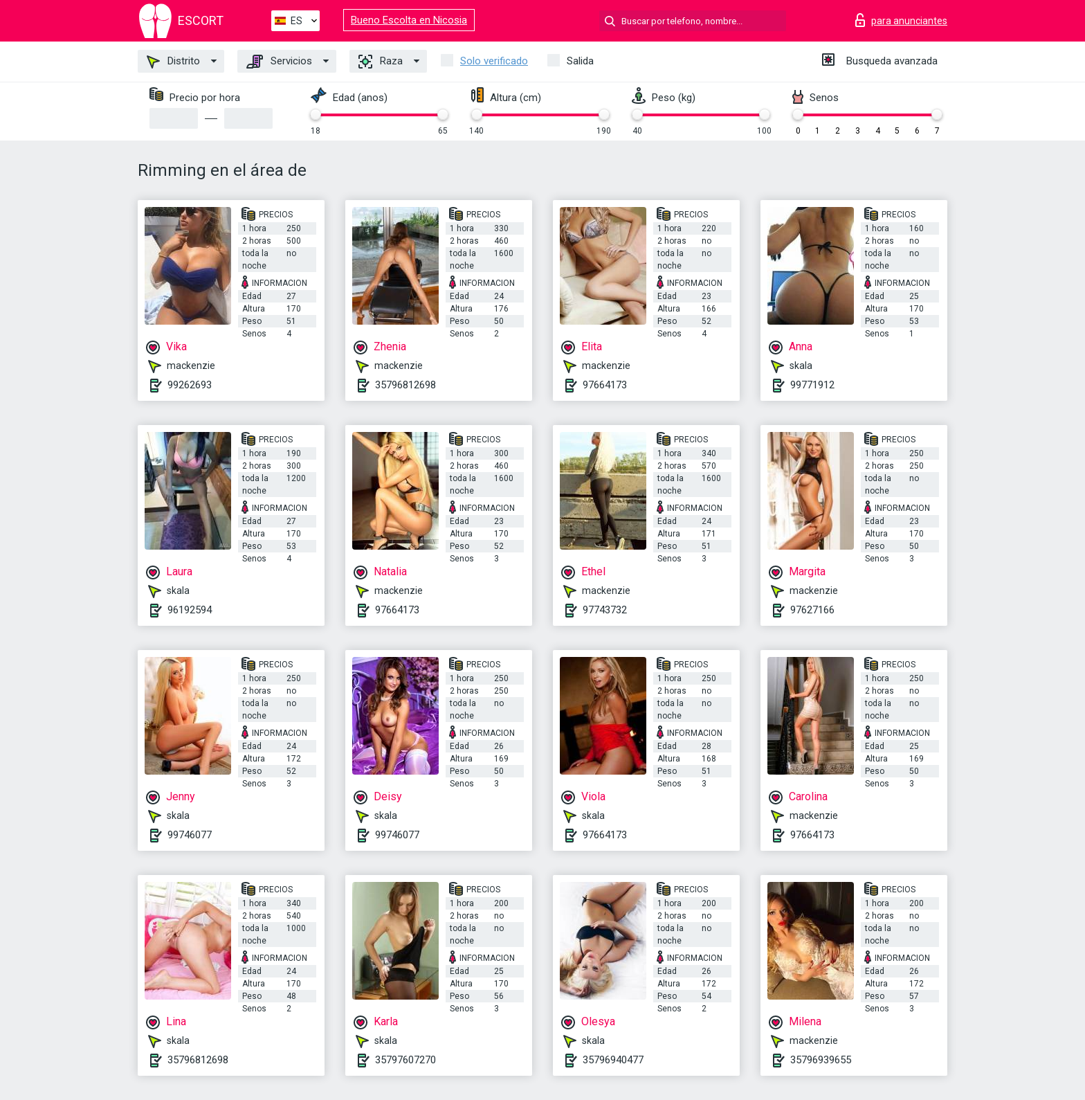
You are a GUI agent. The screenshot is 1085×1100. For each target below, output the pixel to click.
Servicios (279, 62)
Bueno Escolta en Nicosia (409, 20)
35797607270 (405, 1060)
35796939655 (820, 1060)
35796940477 (613, 1060)
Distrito (173, 62)
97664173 (605, 385)
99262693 (189, 385)
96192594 (189, 610)
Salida (580, 61)
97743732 (605, 610)
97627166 (812, 610)
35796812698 (405, 385)
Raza (380, 62)
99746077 (189, 835)
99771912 (812, 385)
